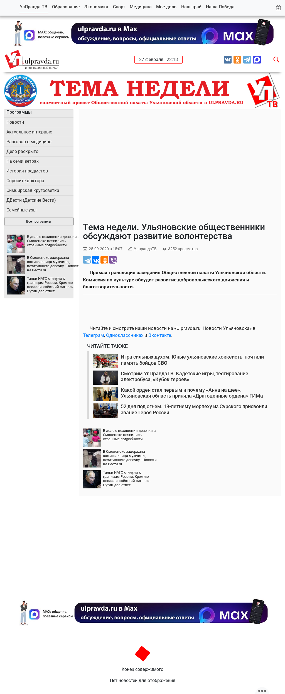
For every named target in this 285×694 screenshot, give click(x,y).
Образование (66, 6)
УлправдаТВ (145, 249)
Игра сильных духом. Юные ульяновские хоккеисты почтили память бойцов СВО (192, 360)
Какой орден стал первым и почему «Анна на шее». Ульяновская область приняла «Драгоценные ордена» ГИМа (192, 393)
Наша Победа (220, 6)
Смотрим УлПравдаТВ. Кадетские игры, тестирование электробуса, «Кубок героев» (184, 377)
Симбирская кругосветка (32, 190)
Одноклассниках (124, 335)
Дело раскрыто (22, 151)
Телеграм (93, 335)
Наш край (191, 6)
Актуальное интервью (29, 132)
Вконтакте (159, 335)
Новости (15, 122)
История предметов (27, 171)
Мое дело (166, 6)
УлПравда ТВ (33, 6)
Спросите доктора (25, 180)
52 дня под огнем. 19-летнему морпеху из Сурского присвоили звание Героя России (194, 409)
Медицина (141, 6)
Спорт (119, 6)
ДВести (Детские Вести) (31, 200)
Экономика (96, 6)
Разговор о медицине (28, 141)
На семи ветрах (22, 161)
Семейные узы (21, 210)
